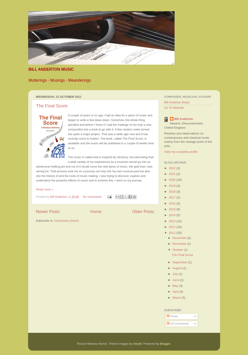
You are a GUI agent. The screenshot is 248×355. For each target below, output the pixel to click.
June (176, 280)
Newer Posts (48, 211)
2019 (172, 185)
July (176, 274)
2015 (172, 209)
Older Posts (143, 211)
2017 (172, 197)
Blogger (165, 343)
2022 (172, 168)
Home (96, 211)
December (180, 238)
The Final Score (52, 105)
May (176, 285)
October (178, 249)
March (177, 297)
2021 (172, 174)
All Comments (178, 323)
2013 (172, 221)
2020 (172, 179)
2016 (172, 203)
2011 (172, 232)
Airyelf (137, 343)
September (180, 262)
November (180, 243)
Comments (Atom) (66, 220)
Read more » (45, 189)
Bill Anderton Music (177, 102)
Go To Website (174, 107)
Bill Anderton (183, 119)
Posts (172, 316)
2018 (172, 191)
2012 (172, 227)
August (178, 268)
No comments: (93, 196)
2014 (172, 215)
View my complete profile (181, 151)
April (176, 291)
